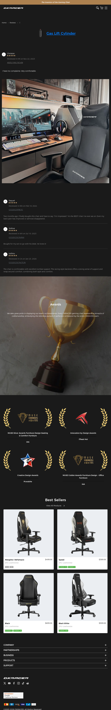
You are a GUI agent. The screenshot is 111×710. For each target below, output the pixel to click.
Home (4, 23)
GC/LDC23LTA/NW (16, 237)
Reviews (13, 23)
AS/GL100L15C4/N (15, 62)
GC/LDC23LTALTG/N (17, 262)
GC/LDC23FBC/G (16, 210)
